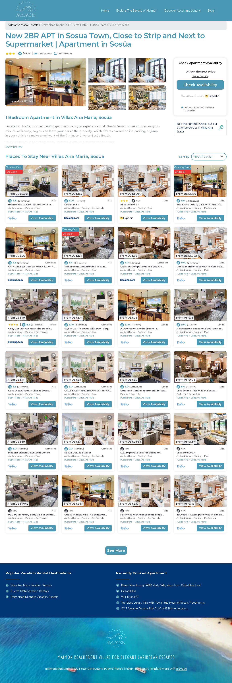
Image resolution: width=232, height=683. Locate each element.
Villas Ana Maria (119, 25)
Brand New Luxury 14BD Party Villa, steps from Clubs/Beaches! (160, 585)
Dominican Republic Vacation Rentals (34, 597)
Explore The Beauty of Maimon (136, 10)
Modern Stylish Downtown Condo (29, 452)
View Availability (42, 218)
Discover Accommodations (182, 10)
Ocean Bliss (71, 204)
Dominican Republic (54, 25)
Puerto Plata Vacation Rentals (30, 591)
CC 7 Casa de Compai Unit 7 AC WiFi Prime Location (154, 608)
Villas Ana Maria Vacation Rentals (31, 585)
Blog (211, 10)
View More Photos (21, 101)
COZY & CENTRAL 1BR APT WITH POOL (87, 390)
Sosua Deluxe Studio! (77, 452)
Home (105, 10)
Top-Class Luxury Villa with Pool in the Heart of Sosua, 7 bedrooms (163, 602)
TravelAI (181, 668)
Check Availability (200, 85)
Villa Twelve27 (129, 204)
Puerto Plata (79, 25)
